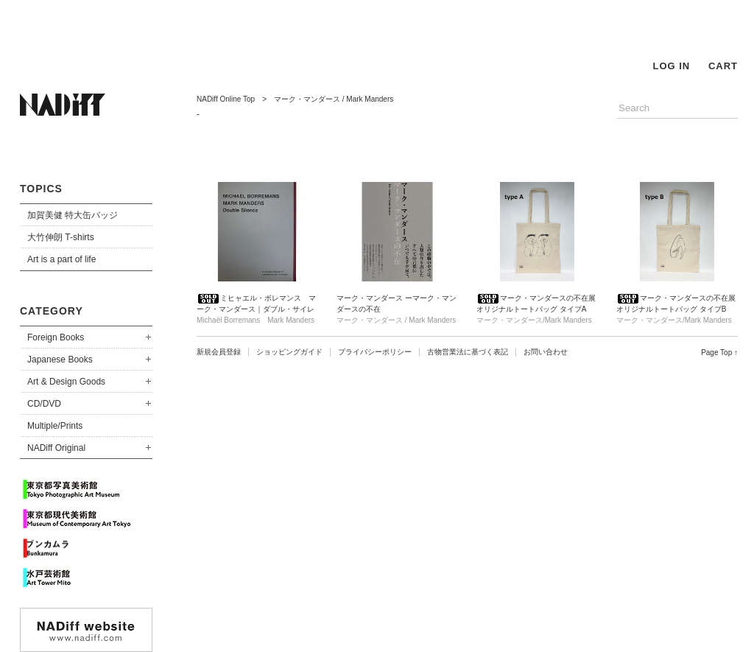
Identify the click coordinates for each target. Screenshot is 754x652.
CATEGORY (51, 311)
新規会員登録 (219, 352)
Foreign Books (55, 337)
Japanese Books (60, 359)
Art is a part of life (61, 259)
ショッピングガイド (289, 352)
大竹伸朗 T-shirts (60, 237)
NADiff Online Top (226, 99)
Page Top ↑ (719, 352)
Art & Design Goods (66, 381)
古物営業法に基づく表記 (467, 352)
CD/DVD (44, 404)
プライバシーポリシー (375, 352)
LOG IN (671, 65)
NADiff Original (56, 448)
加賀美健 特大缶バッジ (72, 215)
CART (723, 65)
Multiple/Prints (54, 426)
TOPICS (41, 188)
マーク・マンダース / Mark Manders (333, 99)
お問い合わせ (546, 352)
